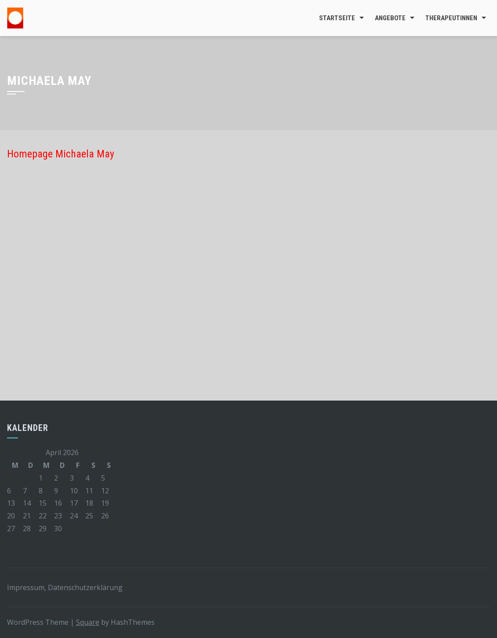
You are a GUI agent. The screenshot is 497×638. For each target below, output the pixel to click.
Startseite (337, 18)
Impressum (25, 587)
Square (87, 622)
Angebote (390, 18)
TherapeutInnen (451, 18)
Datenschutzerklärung (85, 587)
